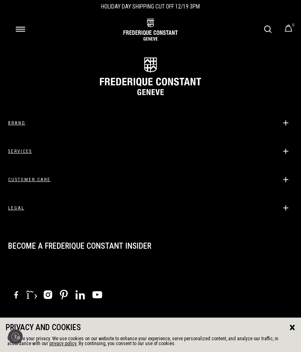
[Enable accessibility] (15, 336)
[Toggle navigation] (20, 29)
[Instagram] (48, 296)
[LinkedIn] (80, 296)
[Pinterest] (64, 296)
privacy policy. (63, 343)
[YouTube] (97, 296)
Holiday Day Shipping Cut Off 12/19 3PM (150, 6)
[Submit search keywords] (267, 29)
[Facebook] (16, 296)
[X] (32, 295)
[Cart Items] (288, 30)
